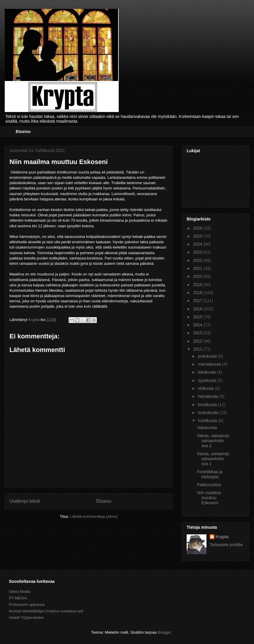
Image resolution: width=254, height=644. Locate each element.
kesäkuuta (208, 404)
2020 (198, 276)
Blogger (164, 632)
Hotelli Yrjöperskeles (26, 617)
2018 (198, 292)
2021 (198, 268)
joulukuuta (208, 356)
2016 (198, 308)
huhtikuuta (208, 420)
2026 (198, 228)
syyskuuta (207, 380)
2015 (198, 316)
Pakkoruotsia (209, 484)
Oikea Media (19, 591)
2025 (198, 236)
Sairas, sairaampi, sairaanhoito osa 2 (213, 440)
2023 (198, 252)
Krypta (222, 536)
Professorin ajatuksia (27, 604)
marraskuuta (210, 364)
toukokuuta (208, 412)
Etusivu (23, 131)
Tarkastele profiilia (226, 544)
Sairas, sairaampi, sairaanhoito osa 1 (213, 458)
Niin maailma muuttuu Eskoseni (209, 497)
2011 (198, 349)
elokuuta (206, 388)
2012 (198, 341)
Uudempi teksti (24, 501)
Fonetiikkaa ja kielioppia (209, 474)
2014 (198, 324)
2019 (198, 284)
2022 (198, 260)
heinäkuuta (208, 396)
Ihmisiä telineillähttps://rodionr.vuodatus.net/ (46, 611)
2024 (198, 244)
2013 (198, 332)
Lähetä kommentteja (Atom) (93, 516)
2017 (198, 300)
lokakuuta (207, 372)
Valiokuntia (207, 427)
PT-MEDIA (18, 598)
